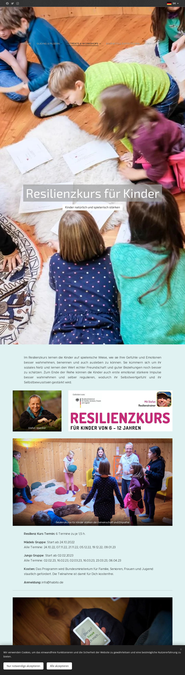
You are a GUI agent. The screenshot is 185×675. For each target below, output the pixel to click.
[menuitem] (29, 43)
